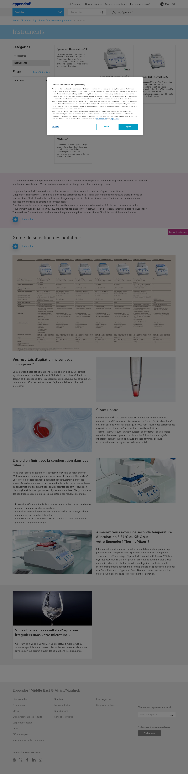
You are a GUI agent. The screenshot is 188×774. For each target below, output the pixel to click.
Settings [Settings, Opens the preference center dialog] (55, 127)
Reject (106, 127)
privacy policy (101, 119)
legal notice (114, 119)
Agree (128, 127)
